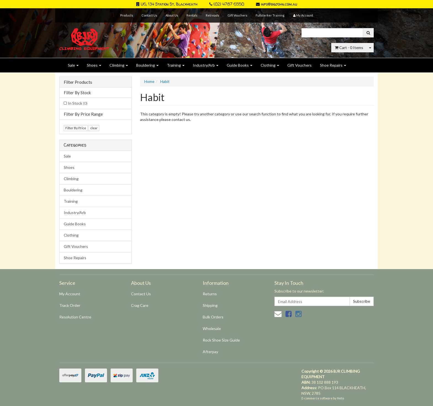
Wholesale (212, 328)
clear (94, 128)
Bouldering (147, 65)
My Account (69, 293)
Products (126, 15)
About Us (171, 15)
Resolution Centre (75, 317)
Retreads (212, 15)
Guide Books (239, 65)
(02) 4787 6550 (226, 4)
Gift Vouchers (237, 15)
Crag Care (139, 305)
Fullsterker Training (270, 15)
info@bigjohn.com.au (276, 4)
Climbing (118, 65)
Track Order (69, 305)
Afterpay (210, 351)
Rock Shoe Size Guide (221, 340)
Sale (73, 65)
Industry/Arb (205, 65)
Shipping (210, 305)
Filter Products (78, 82)
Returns (210, 293)
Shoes (94, 65)
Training (176, 65)
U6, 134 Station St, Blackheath (166, 4)
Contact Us (149, 15)
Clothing (270, 65)
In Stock (77, 103)
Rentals (191, 15)
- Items (349, 47)
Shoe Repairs (333, 65)
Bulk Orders (213, 317)
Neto (340, 398)
